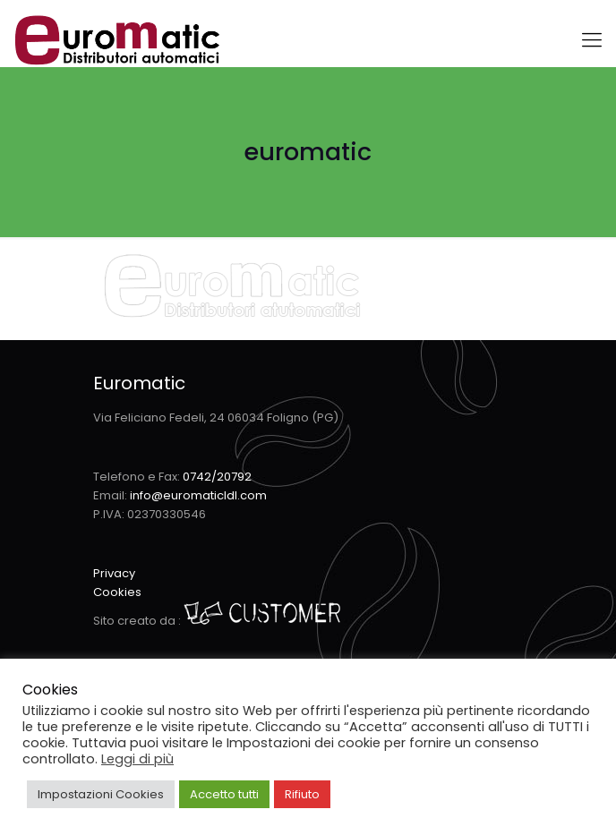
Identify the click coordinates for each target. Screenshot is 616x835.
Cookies (117, 592)
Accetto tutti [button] (224, 794)
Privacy (114, 573)
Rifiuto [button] (302, 794)
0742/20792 (217, 476)
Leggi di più (137, 759)
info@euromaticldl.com (198, 495)
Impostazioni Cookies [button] (101, 794)
